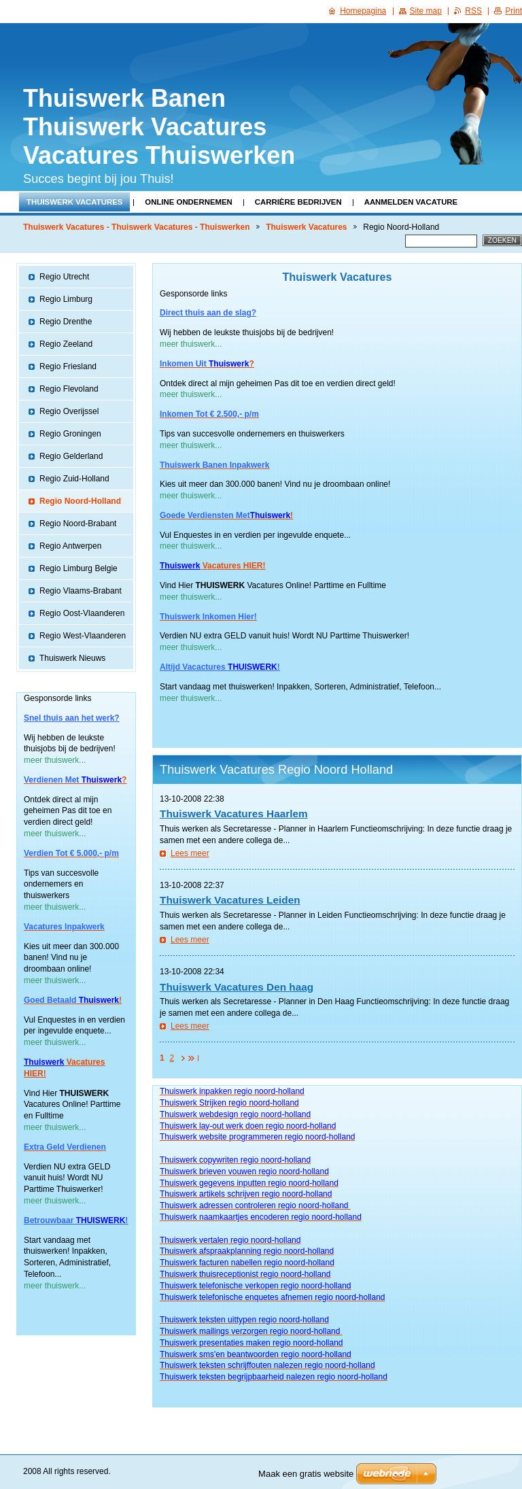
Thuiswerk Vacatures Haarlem (234, 813)
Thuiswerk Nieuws (72, 658)
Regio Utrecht (64, 276)
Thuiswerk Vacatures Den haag (236, 987)
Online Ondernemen (188, 202)
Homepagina (363, 11)
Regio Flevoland (69, 389)
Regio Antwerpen (70, 546)
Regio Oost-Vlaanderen (81, 613)
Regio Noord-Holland (80, 501)
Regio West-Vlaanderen (82, 635)
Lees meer (190, 853)
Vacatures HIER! (232, 565)
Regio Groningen (70, 434)
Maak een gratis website (305, 1474)
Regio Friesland (68, 366)
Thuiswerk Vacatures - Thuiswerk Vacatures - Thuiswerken (136, 227)
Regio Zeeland (65, 344)
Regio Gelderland (71, 456)
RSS (473, 11)
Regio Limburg (65, 299)
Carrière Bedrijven (298, 202)
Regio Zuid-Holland (74, 478)
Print (513, 11)
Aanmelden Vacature (411, 202)
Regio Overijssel (69, 411)
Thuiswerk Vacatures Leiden (230, 900)
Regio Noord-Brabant (77, 523)
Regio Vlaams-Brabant (80, 591)
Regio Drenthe (65, 321)
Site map (426, 11)
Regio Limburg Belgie (78, 568)
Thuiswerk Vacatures (74, 202)
